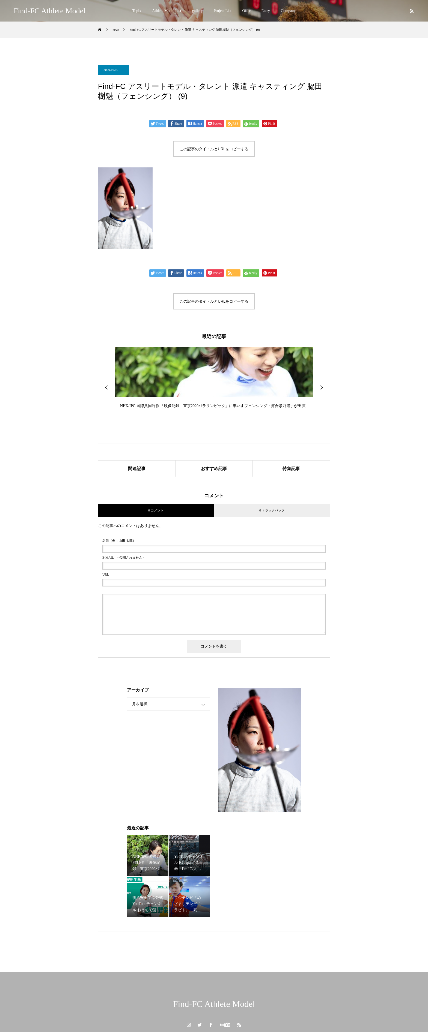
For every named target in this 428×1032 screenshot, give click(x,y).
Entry (265, 11)
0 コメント (156, 510)
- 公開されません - (123, 557)
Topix (136, 11)
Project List (222, 11)
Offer (246, 11)
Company (288, 11)
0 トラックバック (272, 510)
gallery (197, 11)
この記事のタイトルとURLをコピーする (214, 149)
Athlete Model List (166, 11)
